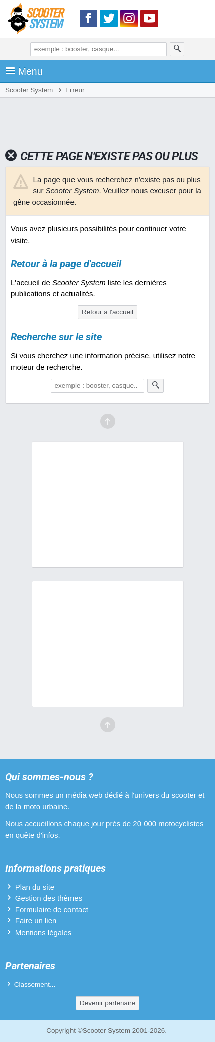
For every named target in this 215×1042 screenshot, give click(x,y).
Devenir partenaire (107, 1003)
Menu (24, 71)
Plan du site (34, 887)
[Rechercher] (177, 49)
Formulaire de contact (51, 909)
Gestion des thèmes (48, 898)
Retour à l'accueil (107, 312)
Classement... (35, 984)
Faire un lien (36, 920)
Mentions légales (43, 932)
